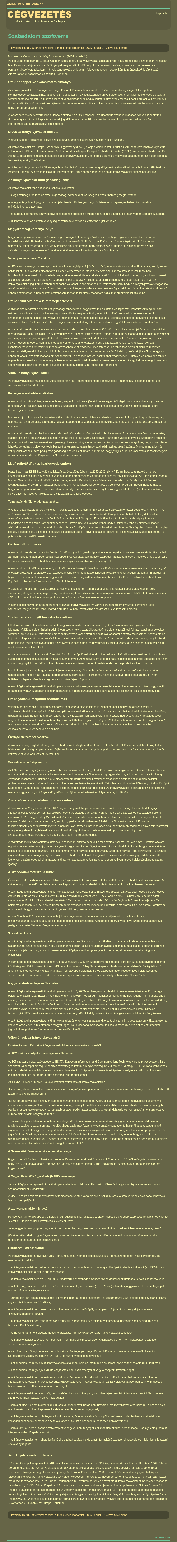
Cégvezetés (39, 14)
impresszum (162, 1537)
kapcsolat (162, 13)
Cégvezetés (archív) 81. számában (44, 56)
